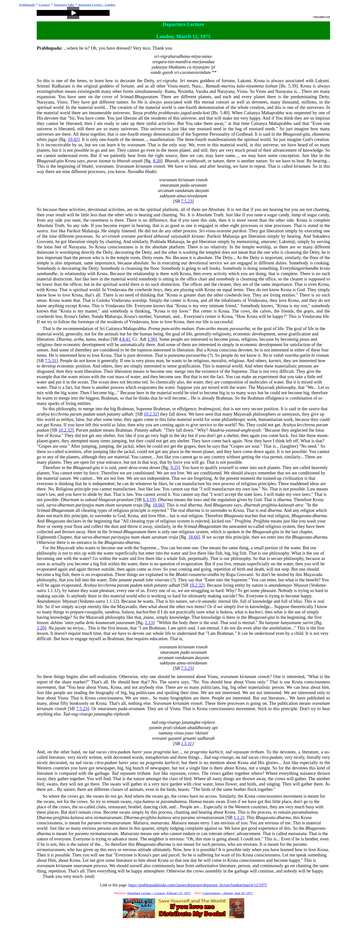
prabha (150, 112)
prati (167, 727)
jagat (52, 139)
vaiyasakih (180, 236)
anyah (137, 160)
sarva (51, 504)
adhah (127, 414)
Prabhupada (27, 5)
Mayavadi (265, 387)
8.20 (157, 160)
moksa (104, 339)
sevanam (199, 185)
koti (206, 112)
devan (154, 467)
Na (265, 355)
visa (265, 456)
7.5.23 (186, 201)
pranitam (125, 499)
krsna (325, 268)
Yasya (137, 112)
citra (112, 751)
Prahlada (158, 241)
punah (139, 579)
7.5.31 (50, 360)
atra (299, 504)
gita (306, 134)
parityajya (84, 504)
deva (133, 467)
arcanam (166, 190)
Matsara (140, 822)
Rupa (231, 574)
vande (155, 72)
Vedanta (318, 585)
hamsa (149, 801)
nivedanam (197, 195)
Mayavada (312, 574)
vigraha (170, 80)
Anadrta (216, 430)
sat (192, 601)
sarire (308, 622)
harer (137, 751)
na (69, 627)
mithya (67, 419)
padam (89, 414)
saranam (124, 504)
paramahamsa (174, 801)
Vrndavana (117, 289)
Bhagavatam (146, 96)
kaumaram (105, 622)
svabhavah (195, 160)
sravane (224, 230)
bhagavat (106, 499)
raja (137, 801)
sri (156, 56)
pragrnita (162, 751)
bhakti (87, 166)
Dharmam (70, 499)
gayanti (175, 738)
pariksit (239, 230)
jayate (60, 627)
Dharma (63, 339)
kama (91, 339)
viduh (278, 355)
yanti (122, 467)
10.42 (73, 139)
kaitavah (286, 504)
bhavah (123, 160)
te (270, 355)
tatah (101, 414)
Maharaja (90, 230)
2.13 (149, 622)
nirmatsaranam (108, 817)
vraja (137, 504)
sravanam (136, 144)
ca (189, 67)
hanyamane (291, 622)
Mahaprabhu (272, 112)
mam (99, 504)
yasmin (155, 727)
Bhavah (172, 160)
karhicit (216, 751)
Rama (170, 91)
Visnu (172, 85)
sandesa (112, 611)
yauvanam (125, 622)
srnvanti (159, 738)
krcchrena (60, 414)
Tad (66, 713)
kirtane (198, 236)
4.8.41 (124, 339)
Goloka (103, 300)
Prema (154, 328)
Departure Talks (64, 5)
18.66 (158, 504)
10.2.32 (151, 414)
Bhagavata (223, 504)
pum (165, 328)
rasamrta (197, 574)
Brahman (109, 398)
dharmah (252, 504)
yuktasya (159, 67)
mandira (183, 61)
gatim (305, 355)
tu (114, 160)
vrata (143, 467)
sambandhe (47, 273)
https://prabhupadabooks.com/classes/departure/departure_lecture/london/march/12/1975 (197, 885)
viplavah (121, 713)
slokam (179, 727)
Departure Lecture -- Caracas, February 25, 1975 (159, 893)
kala (241, 85)
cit (198, 601)
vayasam (241, 751)
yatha (80, 622)
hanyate (272, 622)
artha (79, 339)
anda (196, 112)
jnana (148, 617)
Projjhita (243, 520)
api (215, 727)
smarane (268, 241)
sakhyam (167, 195)
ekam (110, 504)
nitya (196, 56)
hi (313, 355)
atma (181, 195)
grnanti (189, 738)
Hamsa (195, 801)
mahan (188, 328)
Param (82, 430)
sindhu (213, 574)
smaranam (169, 185)
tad (155, 722)
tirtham (257, 751)
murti (184, 85)
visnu (210, 230)
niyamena (255, 85)
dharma (284, 499)
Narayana (226, 91)
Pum (200, 328)
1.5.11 (186, 743)
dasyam (202, 190)
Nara (196, 85)
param (76, 414)
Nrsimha (185, 91)
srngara (159, 61)
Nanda (98, 316)
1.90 (152, 339)
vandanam (184, 190)
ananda (209, 601)
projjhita (269, 504)
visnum (322, 355)
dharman (66, 504)
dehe (90, 622)
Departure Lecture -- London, (96, 5)
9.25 (174, 467)
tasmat (105, 160)
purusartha (240, 328)
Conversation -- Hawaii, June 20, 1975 (227, 893)
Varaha (202, 91)
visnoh (159, 166)
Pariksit (73, 230)
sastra (42, 230)
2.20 (41, 627)
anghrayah (251, 430)
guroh (167, 72)
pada (184, 185)
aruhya (43, 414)
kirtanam (144, 166)
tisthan (271, 85)
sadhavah (206, 738)
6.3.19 (148, 499)
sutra (41, 590)
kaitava (77, 817)
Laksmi (244, 80)
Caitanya (252, 112)
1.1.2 (238, 817)
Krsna (259, 80)
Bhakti (182, 574)
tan (171, 61)
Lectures (44, 5)
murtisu (228, 85)
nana (206, 56)
